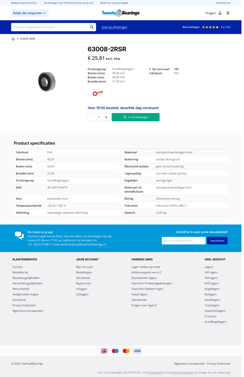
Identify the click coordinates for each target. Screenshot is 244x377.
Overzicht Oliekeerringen (148, 289)
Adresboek (83, 278)
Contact (17, 267)
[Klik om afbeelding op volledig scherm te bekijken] (47, 82)
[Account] (220, 13)
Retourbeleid (20, 289)
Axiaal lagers (140, 294)
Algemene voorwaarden (27, 311)
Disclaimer (19, 300)
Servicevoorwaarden (182, 372)
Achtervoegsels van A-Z (146, 272)
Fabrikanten (139, 300)
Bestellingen (84, 272)
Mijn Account (84, 267)
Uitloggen (82, 294)
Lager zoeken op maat (146, 267)
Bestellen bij (20, 272)
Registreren (83, 283)
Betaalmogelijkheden (26, 278)
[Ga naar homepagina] (13, 39)
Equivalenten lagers (144, 278)
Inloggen (81, 289)
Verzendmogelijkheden (27, 283)
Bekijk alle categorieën (29, 13)
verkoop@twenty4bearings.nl (87, 244)
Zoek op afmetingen (114, 27)
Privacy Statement (24, 305)
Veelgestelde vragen (25, 294)
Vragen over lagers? (144, 305)
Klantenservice (223, 3)
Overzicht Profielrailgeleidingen (152, 283)
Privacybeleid (154, 372)
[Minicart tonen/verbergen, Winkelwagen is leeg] (227, 13)
